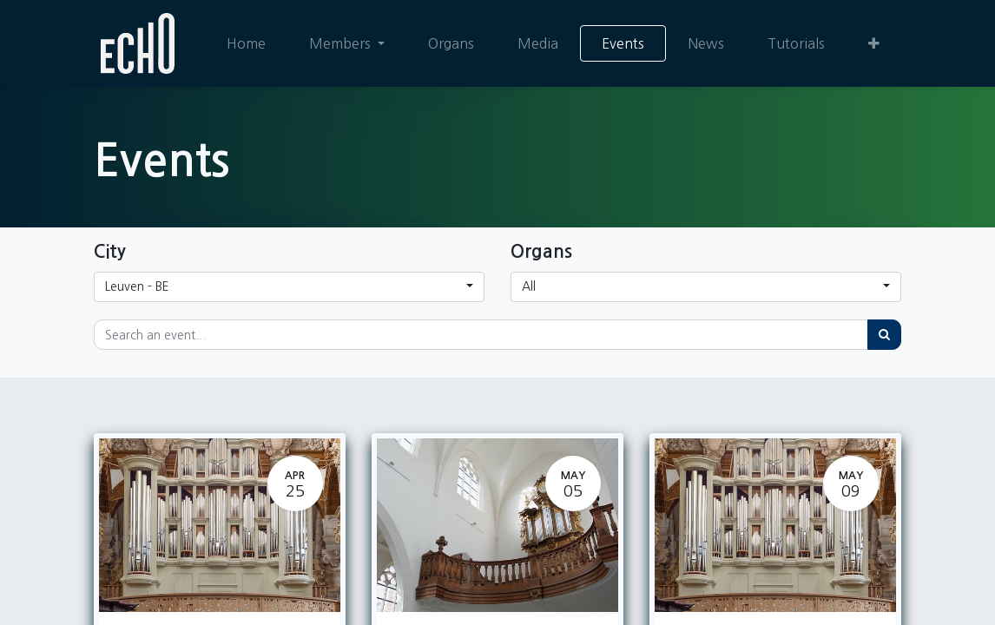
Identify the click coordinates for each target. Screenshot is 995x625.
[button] (874, 43)
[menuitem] (246, 43)
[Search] (884, 334)
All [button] (529, 286)
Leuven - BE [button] (137, 286)
